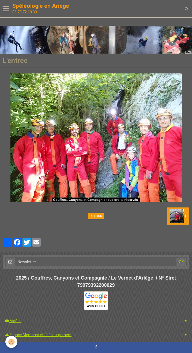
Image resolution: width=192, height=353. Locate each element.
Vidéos (13, 321)
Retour (96, 216)
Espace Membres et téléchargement (38, 335)
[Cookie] (11, 342)
